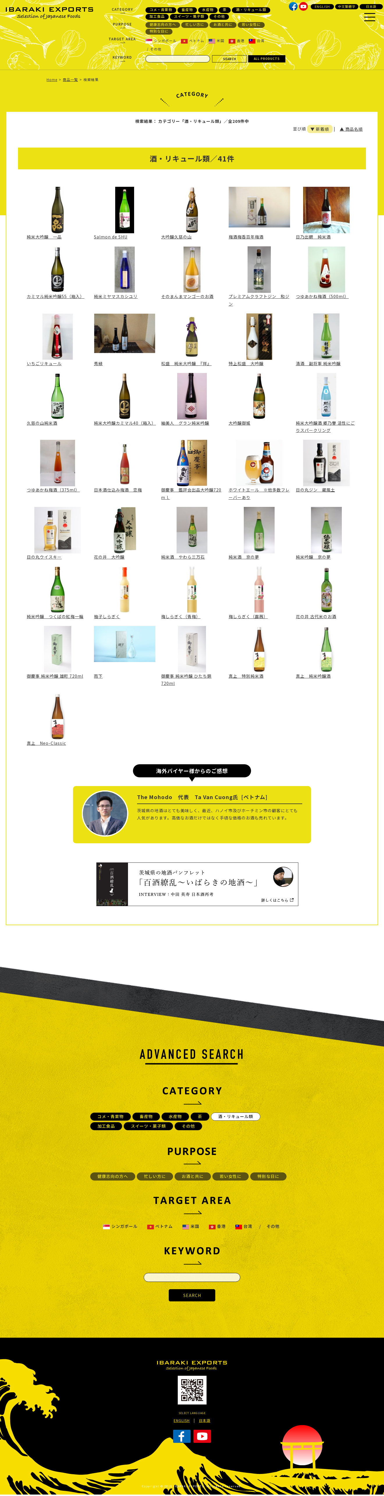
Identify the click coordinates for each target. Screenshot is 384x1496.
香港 (236, 41)
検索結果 (91, 79)
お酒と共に (223, 24)
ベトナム (192, 41)
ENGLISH (322, 6)
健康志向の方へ (163, 24)
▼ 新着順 (319, 129)
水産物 (208, 9)
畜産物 (187, 9)
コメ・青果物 (161, 9)
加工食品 (157, 16)
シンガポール (161, 41)
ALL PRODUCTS (267, 58)
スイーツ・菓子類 (189, 16)
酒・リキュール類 (251, 9)
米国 (216, 41)
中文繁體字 (346, 6)
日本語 (371, 6)
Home (52, 79)
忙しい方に (194, 24)
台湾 (256, 41)
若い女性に (251, 24)
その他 (219, 16)
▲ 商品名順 (351, 129)
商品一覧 (70, 79)
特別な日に (159, 31)
